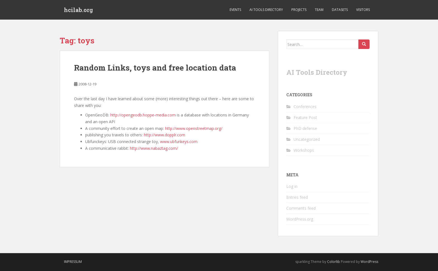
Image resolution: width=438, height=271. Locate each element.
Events (235, 9)
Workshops (304, 150)
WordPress (369, 261)
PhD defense (305, 128)
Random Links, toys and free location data (155, 67)
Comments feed (301, 208)
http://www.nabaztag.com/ (154, 148)
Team (319, 9)
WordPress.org (299, 219)
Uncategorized (307, 139)
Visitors (363, 9)
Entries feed (297, 197)
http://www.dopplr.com (164, 134)
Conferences (305, 106)
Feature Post (305, 117)
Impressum (73, 261)
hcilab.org (78, 9)
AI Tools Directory (266, 9)
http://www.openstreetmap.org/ (193, 128)
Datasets (340, 9)
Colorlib (333, 261)
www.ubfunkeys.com (178, 141)
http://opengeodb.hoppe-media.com (143, 115)
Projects (298, 9)
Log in (291, 186)
